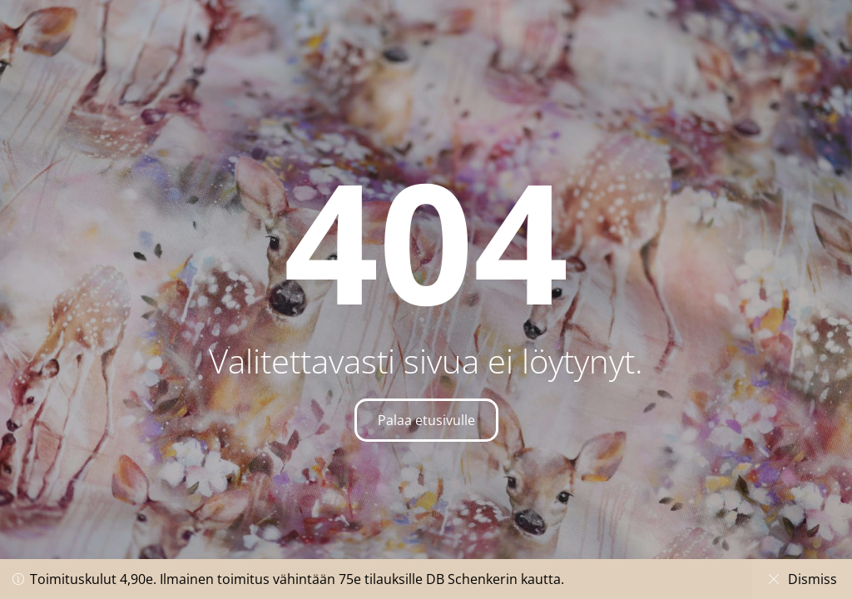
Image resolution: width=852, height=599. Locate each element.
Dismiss (800, 579)
